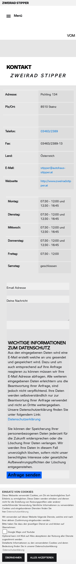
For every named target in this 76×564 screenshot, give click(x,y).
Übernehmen (13, 557)
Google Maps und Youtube (21, 531)
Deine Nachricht (17, 301)
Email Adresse (16, 288)
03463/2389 (49, 131)
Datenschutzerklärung (24, 419)
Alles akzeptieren (42, 557)
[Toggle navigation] (8, 14)
